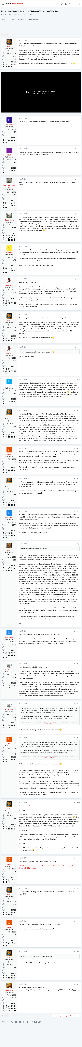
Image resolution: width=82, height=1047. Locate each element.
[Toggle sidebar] (74, 3)
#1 (79, 40)
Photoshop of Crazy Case (27, 806)
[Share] (75, 40)
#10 (78, 380)
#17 (78, 664)
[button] (3, 4)
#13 (78, 479)
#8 (79, 314)
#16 (78, 631)
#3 (79, 149)
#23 (78, 921)
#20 (78, 803)
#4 (79, 179)
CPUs (24, 14)
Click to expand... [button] (49, 723)
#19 (78, 738)
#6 (79, 246)
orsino (5, 14)
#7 (79, 279)
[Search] (79, 4)
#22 (78, 888)
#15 (78, 544)
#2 (79, 118)
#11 (78, 411)
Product (30, 14)
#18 (78, 703)
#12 (78, 448)
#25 (78, 984)
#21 (78, 858)
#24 (78, 952)
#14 (78, 511)
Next (10, 35)
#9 (79, 347)
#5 (79, 214)
